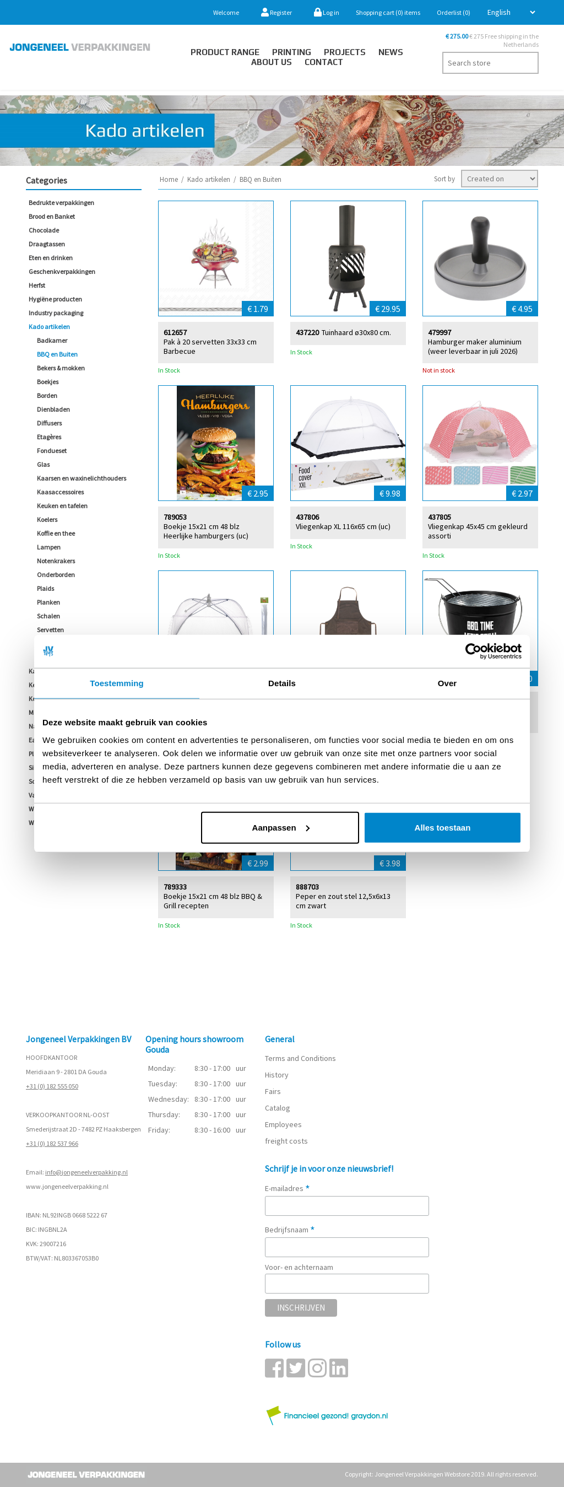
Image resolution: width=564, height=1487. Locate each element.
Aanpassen (281, 827)
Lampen (49, 547)
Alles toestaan (443, 827)
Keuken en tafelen (62, 506)
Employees (283, 1124)
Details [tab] (282, 683)
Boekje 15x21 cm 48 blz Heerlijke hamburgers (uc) (206, 530)
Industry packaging (56, 313)
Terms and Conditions (300, 1058)
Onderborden (56, 574)
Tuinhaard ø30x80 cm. (356, 332)
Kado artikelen (49, 326)
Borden (47, 395)
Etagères (49, 437)
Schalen (48, 616)
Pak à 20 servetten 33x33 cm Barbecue (210, 346)
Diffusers (49, 423)
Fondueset (52, 450)
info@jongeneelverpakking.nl (86, 1172)
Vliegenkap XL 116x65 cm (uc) (343, 526)
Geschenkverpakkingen (62, 271)
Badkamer (52, 340)
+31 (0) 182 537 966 (52, 1143)
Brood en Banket (52, 216)
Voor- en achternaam (299, 1267)
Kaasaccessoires (60, 492)
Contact (324, 62)
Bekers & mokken (61, 368)
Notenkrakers (56, 561)
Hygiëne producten (55, 299)
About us (271, 62)
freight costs (286, 1141)
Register (276, 12)
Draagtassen (47, 244)
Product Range (225, 52)
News (390, 52)
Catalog (277, 1108)
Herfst (37, 285)
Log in (326, 12)
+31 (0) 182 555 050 (52, 1086)
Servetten (50, 630)
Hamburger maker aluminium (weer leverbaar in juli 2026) (475, 346)
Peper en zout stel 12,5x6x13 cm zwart (343, 900)
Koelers (47, 519)
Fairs (273, 1091)
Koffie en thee (56, 533)
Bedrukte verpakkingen (61, 202)
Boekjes (47, 382)
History (277, 1075)
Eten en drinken (51, 258)
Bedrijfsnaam (290, 1230)
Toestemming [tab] (117, 683)
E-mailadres (287, 1188)
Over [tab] (447, 683)
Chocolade (44, 230)
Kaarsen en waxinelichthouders (81, 478)
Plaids (45, 588)
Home (169, 179)
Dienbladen (53, 409)
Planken (48, 602)
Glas (43, 464)
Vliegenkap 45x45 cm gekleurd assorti (478, 530)
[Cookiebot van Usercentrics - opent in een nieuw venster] (473, 651)
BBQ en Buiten (57, 354)
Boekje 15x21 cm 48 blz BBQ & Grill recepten (213, 900)
